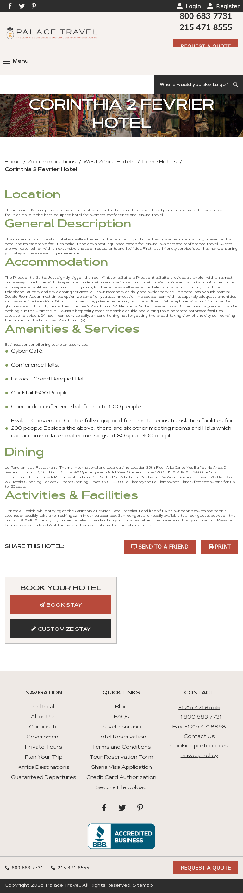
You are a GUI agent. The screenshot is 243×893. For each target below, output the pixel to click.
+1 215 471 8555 (199, 707)
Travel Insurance (121, 727)
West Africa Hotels (109, 162)
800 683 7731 (205, 16)
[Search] (198, 84)
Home (13, 162)
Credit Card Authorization (121, 777)
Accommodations (52, 162)
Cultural (43, 706)
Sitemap (143, 886)
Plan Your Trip (44, 757)
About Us (44, 717)
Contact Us (199, 736)
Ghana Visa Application (121, 767)
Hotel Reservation (121, 737)
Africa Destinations (44, 767)
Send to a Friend (163, 547)
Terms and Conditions (121, 747)
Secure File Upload (121, 787)
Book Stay (64, 605)
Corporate (44, 727)
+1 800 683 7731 (199, 717)
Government (44, 737)
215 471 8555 (205, 27)
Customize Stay (64, 629)
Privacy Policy (199, 755)
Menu (15, 61)
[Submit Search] (236, 85)
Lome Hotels (159, 162)
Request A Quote (206, 46)
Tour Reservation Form (121, 757)
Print (223, 547)
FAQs (121, 717)
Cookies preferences (199, 746)
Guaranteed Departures (43, 777)
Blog (121, 706)
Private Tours (43, 747)
